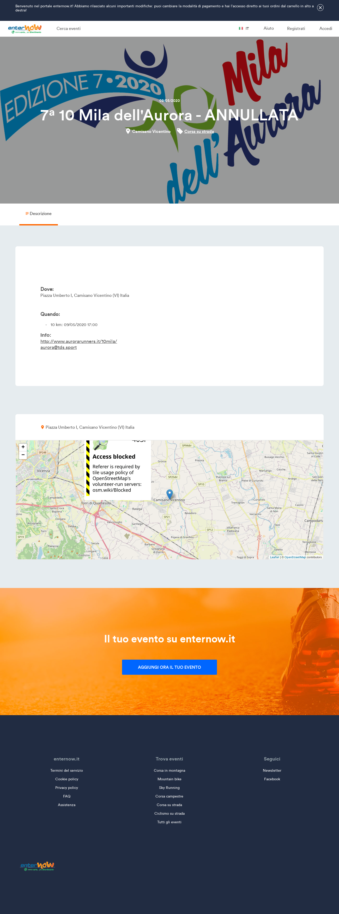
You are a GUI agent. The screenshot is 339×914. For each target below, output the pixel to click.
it (244, 28)
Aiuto (269, 28)
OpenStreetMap (295, 557)
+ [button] (23, 447)
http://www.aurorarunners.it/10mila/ (78, 341)
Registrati (296, 28)
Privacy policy (66, 788)
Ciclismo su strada (169, 813)
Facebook (272, 779)
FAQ (66, 796)
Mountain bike (169, 779)
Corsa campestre (169, 796)
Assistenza (66, 805)
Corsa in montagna (169, 770)
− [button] (23, 455)
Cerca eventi (69, 28)
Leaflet (274, 557)
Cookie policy (66, 779)
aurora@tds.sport (58, 347)
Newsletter (272, 770)
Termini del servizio (66, 770)
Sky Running (169, 788)
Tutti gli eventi (169, 822)
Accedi (325, 28)
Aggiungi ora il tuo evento (169, 667)
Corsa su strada (199, 131)
